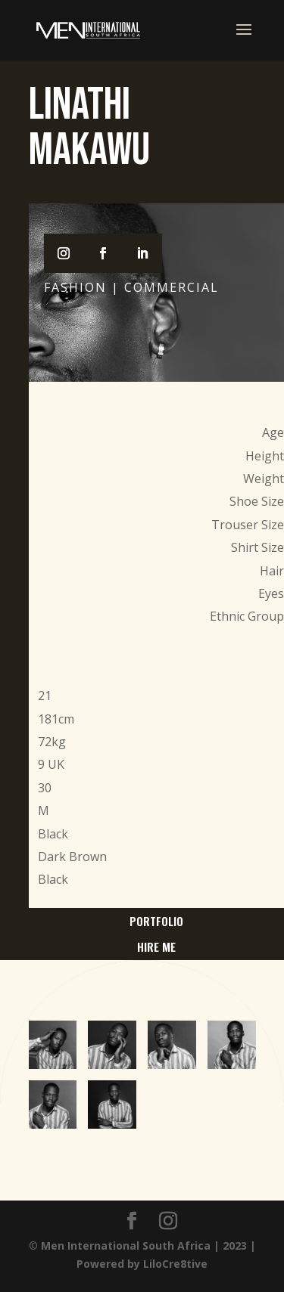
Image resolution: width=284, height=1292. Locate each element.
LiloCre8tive (175, 1263)
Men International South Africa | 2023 (144, 1245)
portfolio (156, 920)
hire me (156, 946)
